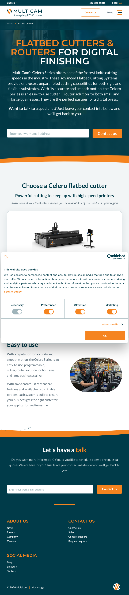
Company (12, 536)
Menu (110, 12)
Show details (110, 324)
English (12, 2)
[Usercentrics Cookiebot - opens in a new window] (109, 256)
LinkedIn (12, 566)
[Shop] (117, 3)
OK (105, 335)
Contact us (90, 12)
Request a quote (77, 541)
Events (11, 532)
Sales (71, 532)
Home (10, 23)
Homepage (38, 587)
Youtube (11, 571)
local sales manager (47, 203)
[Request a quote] (96, 3)
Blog (9, 562)
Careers (11, 541)
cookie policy (13, 291)
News (10, 527)
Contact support (77, 536)
